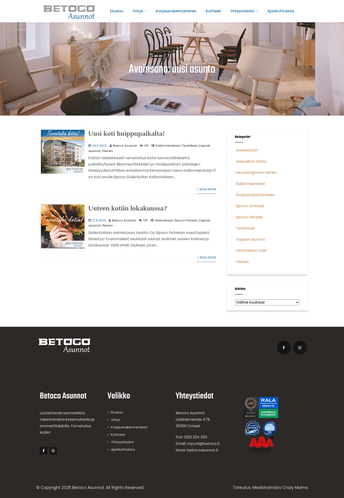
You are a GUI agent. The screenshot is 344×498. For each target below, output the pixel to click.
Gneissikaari (164, 220)
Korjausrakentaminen (176, 11)
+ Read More (206, 189)
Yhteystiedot (244, 11)
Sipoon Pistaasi (185, 220)
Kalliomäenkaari (168, 146)
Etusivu (116, 11)
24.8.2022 (99, 146)
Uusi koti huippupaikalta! (126, 133)
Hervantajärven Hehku (256, 172)
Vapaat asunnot (250, 239)
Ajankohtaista (280, 11)
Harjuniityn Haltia (250, 161)
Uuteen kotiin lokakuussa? (127, 208)
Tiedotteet (189, 146)
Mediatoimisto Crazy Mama (280, 487)
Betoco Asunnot (125, 146)
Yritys (140, 11)
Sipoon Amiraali (249, 206)
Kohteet (213, 11)
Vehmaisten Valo (251, 250)
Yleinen (107, 151)
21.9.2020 (99, 220)
